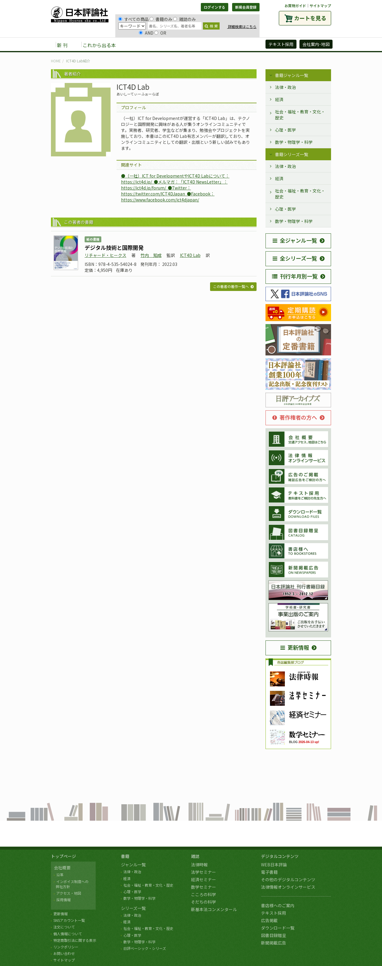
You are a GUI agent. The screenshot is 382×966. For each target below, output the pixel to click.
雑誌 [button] (154, 44)
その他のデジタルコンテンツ (288, 879)
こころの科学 (203, 894)
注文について (64, 926)
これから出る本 (99, 45)
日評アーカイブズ (239, 44)
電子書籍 (269, 872)
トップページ (63, 856)
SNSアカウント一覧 (69, 920)
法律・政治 (285, 87)
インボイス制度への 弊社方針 (71, 884)
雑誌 (195, 856)
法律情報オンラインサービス (288, 887)
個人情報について (67, 933)
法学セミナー (203, 872)
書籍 (125, 856)
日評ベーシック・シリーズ (144, 948)
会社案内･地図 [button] (316, 44)
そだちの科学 (203, 902)
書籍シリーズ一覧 (291, 154)
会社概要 (62, 868)
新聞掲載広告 (273, 943)
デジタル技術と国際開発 (114, 247)
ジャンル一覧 (133, 865)
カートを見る (310, 18)
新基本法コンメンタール (214, 909)
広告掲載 (269, 920)
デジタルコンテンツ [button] (190, 44)
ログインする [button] (214, 7)
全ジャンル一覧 (295, 240)
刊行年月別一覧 (295, 276)
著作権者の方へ (294, 417)
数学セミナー (203, 887)
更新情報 (294, 647)
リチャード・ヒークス (105, 255)
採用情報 (63, 899)
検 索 (211, 25)
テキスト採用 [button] (281, 44)
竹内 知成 (151, 255)
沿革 (59, 874)
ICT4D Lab (190, 255)
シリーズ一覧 (133, 908)
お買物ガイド (295, 5)
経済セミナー (203, 879)
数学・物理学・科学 (294, 142)
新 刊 (62, 45)
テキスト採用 (273, 913)
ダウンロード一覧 (277, 928)
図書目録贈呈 (273, 935)
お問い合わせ (64, 953)
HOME (56, 60)
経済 (279, 99)
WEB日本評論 (274, 865)
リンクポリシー (65, 946)
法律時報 (199, 865)
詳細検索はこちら (242, 26)
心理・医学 (285, 130)
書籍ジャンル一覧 (291, 75)
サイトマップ (320, 5)
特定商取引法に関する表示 (74, 940)
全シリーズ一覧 (295, 258)
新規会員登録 (246, 7)
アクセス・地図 (68, 893)
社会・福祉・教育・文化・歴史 (300, 115)
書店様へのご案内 (277, 905)
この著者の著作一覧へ (231, 286)
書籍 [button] (135, 44)
